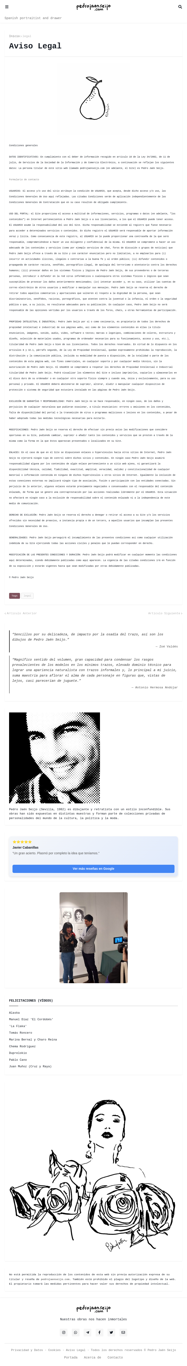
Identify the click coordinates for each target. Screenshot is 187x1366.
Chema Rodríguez (22, 1046)
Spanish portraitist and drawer (33, 18)
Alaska (14, 1013)
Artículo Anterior (22, 613)
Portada (70, 1357)
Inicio (14, 36)
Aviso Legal (76, 1350)
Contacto (115, 1357)
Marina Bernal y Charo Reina (33, 1039)
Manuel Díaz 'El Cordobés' (31, 1019)
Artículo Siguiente (164, 613)
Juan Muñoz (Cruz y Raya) (30, 1066)
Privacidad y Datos (27, 1350)
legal (26, 36)
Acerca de (92, 1357)
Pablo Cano (18, 1060)
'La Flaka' (18, 1026)
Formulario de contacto (24, 179)
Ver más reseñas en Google (93, 868)
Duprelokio (18, 1053)
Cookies (54, 1350)
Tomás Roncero (20, 1033)
